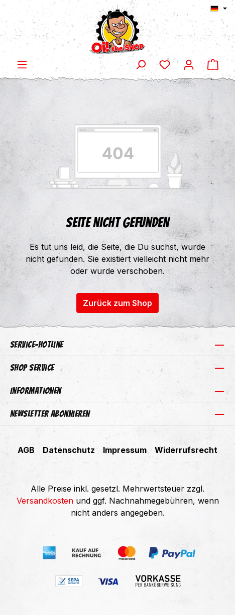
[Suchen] (141, 64)
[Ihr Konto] (189, 64)
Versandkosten (45, 501)
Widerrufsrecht (186, 450)
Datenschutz (69, 450)
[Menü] (22, 64)
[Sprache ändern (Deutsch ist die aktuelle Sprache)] (218, 8)
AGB (26, 450)
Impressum (125, 450)
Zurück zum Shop (117, 303)
